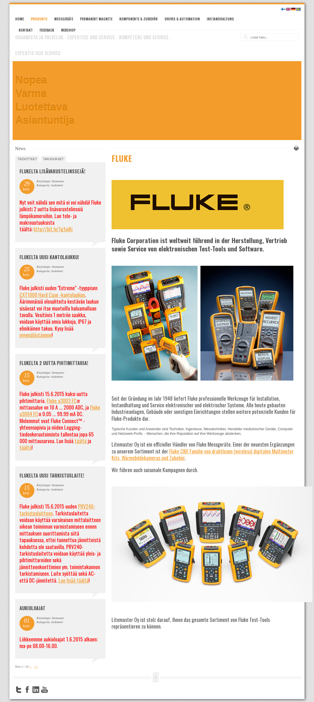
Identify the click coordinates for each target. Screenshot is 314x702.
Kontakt (26, 30)
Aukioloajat (32, 608)
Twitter (18, 689)
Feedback (47, 30)
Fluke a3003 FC (62, 400)
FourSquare (53, 689)
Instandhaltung (220, 18)
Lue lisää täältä (73, 580)
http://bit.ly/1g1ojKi (53, 229)
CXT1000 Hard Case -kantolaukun (52, 294)
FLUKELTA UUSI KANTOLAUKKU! (49, 257)
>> (36, 666)
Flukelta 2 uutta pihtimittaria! (53, 363)
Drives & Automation (182, 18)
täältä (81, 441)
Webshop (68, 30)
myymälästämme (35, 335)
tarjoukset (53, 159)
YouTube (44, 689)
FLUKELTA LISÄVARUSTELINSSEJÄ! (52, 171)
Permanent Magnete (96, 18)
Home (19, 18)
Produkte (39, 18)
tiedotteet (27, 159)
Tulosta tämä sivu (295, 148)
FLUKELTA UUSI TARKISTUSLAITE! (51, 475)
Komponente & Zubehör (138, 18)
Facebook (27, 689)
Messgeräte (63, 18)
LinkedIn (35, 689)
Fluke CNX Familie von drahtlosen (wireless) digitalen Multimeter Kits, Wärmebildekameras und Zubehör (203, 454)
